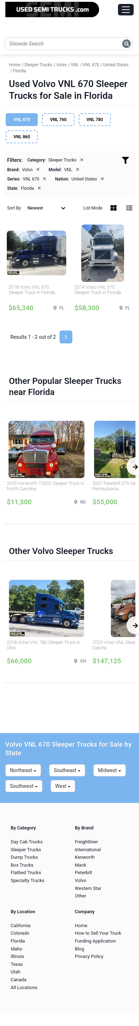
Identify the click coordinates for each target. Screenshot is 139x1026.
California (21, 925)
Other (80, 896)
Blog (79, 949)
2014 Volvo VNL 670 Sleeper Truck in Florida (97, 289)
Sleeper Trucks (26, 849)
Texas (17, 964)
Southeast (67, 770)
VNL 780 (95, 119)
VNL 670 (22, 119)
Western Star (88, 888)
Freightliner (86, 841)
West (63, 786)
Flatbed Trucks (26, 872)
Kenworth (84, 857)
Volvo (80, 880)
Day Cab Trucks (27, 841)
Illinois (17, 956)
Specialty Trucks (27, 880)
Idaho (16, 949)
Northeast (23, 770)
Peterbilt (83, 872)
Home (81, 925)
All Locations (24, 987)
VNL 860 (22, 136)
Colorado (20, 933)
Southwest (24, 786)
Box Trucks (22, 865)
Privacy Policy (89, 956)
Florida (18, 941)
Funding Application (95, 941)
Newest (46, 208)
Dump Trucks (24, 857)
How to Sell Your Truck (98, 933)
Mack (80, 865)
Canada (18, 979)
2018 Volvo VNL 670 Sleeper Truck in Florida (32, 289)
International (88, 849)
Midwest (109, 770)
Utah (15, 971)
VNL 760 (58, 119)
